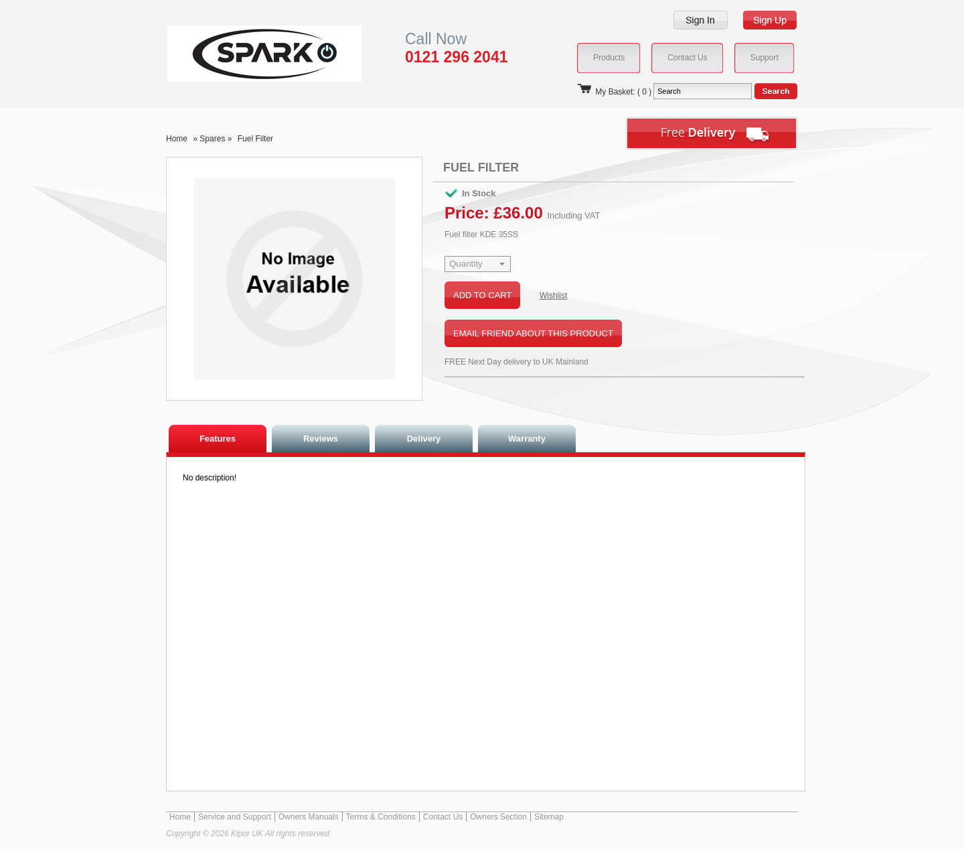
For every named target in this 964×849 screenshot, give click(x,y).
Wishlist (553, 295)
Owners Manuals (308, 817)
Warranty (527, 439)
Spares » (216, 138)
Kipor (244, 53)
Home (176, 138)
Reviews (320, 439)
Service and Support (234, 817)
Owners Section (498, 817)
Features (217, 439)
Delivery (424, 439)
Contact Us (443, 817)
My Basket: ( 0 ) (613, 91)
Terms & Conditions (381, 817)
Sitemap (549, 817)
